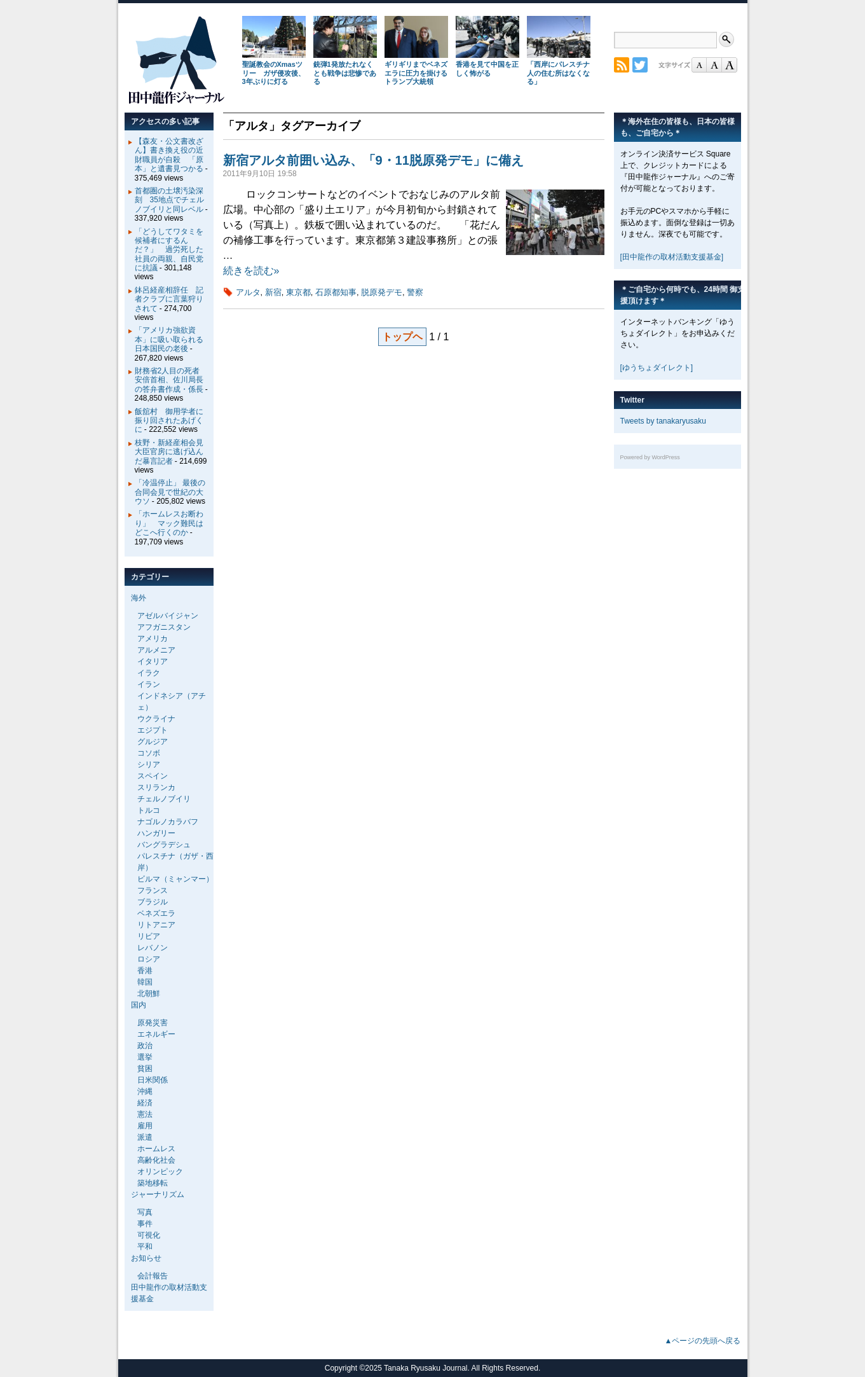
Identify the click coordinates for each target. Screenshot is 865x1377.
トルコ (148, 810)
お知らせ (146, 1258)
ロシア (148, 959)
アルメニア (156, 650)
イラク (148, 672)
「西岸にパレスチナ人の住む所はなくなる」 (558, 73)
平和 (145, 1246)
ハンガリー (156, 833)
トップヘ (402, 336)
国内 (138, 1004)
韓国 (145, 982)
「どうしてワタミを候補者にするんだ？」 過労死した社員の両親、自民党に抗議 (169, 250)
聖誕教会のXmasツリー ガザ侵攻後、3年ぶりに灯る (273, 73)
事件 (145, 1223)
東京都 (298, 292)
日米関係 (152, 1080)
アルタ (248, 292)
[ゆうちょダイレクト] (656, 367)
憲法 (145, 1114)
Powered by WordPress (650, 457)
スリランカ (156, 787)
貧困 (145, 1068)
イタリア (152, 661)
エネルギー (156, 1034)
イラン (148, 684)
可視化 (148, 1235)
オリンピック (160, 1171)
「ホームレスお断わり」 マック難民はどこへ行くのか (169, 523)
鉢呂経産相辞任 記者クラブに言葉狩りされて (169, 299)
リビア (148, 936)
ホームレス (156, 1148)
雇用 (145, 1125)
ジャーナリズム (157, 1194)
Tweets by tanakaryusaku (663, 421)
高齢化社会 (156, 1160)
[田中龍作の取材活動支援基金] (672, 257)
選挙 (145, 1057)
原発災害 (152, 1022)
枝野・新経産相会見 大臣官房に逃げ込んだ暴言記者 (173, 452)
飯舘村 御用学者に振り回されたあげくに (169, 420)
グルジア (152, 741)
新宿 (273, 292)
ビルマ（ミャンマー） (175, 879)
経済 (145, 1102)
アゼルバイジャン (167, 615)
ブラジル (152, 901)
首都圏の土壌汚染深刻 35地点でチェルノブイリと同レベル (169, 200)
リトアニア (156, 924)
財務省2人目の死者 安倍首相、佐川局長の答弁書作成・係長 (171, 380)
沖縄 (145, 1091)
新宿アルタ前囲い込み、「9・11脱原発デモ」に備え (373, 160)
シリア (148, 764)
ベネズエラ (156, 913)
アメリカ (152, 638)
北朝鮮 (148, 993)
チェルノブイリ (164, 798)
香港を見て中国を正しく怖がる (487, 68)
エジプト (152, 730)
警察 (415, 292)
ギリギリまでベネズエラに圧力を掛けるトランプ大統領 (416, 73)
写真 (145, 1212)
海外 (138, 597)
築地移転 (152, 1183)
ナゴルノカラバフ (167, 821)
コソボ (148, 753)
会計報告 (152, 1275)
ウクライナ (156, 718)
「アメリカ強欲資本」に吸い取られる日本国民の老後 (169, 339)
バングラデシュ (164, 844)
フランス (152, 890)
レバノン (152, 947)
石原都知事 (336, 292)
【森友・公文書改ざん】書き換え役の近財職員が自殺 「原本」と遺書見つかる (169, 155)
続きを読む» (251, 270)
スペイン (152, 776)
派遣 (145, 1137)
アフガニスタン (164, 627)
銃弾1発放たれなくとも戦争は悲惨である (344, 73)
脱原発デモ (381, 292)
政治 (145, 1045)
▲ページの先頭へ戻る (703, 1340)
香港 (145, 970)
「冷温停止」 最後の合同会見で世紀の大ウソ (170, 492)
